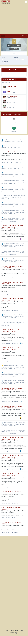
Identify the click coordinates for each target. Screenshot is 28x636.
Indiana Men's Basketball (7, 496)
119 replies (15, 239)
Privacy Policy (14, 630)
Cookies (21, 630)
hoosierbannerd (10, 106)
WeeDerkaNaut (5, 153)
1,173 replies (14, 162)
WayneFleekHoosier (11, 86)
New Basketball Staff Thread (8, 141)
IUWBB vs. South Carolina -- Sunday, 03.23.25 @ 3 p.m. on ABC (12, 226)
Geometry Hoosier (11, 101)
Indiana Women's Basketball (8, 230)
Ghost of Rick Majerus (12, 96)
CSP (5, 322)
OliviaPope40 (7, 365)
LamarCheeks (17, 229)
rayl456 (8, 91)
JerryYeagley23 (7, 380)
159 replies (15, 503)
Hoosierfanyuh (7, 314)
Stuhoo (16, 153)
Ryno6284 (17, 494)
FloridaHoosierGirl (8, 373)
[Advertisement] (14, 19)
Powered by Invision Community (14, 633)
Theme (7, 630)
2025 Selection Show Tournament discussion (11, 492)
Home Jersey (7, 145)
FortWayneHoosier (8, 139)
